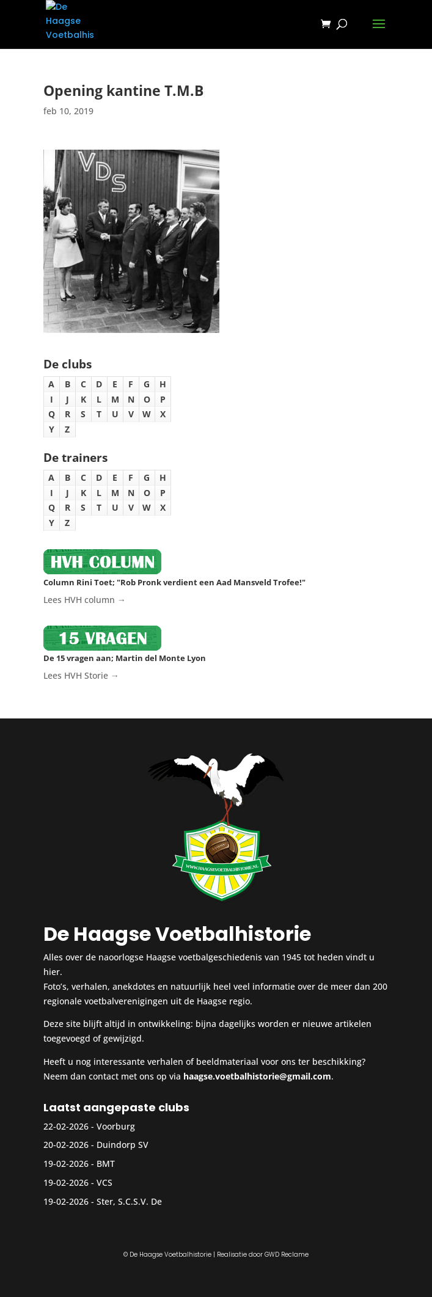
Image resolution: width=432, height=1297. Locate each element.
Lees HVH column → (84, 599)
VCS (104, 1182)
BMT (106, 1163)
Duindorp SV (122, 1144)
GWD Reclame (287, 1254)
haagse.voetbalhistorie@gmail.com (257, 1076)
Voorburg (116, 1126)
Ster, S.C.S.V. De (129, 1201)
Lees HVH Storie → (81, 675)
